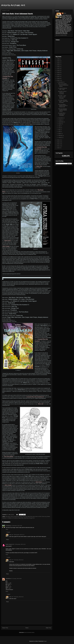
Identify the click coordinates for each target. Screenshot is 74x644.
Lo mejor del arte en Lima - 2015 (62, 89)
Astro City (25, 516)
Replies (8, 532)
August (60, 123)
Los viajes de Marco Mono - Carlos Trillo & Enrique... (63, 101)
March (59, 133)
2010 (58, 147)
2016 (58, 78)
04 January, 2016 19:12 (18, 559)
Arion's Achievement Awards (16, 516)
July (59, 125)
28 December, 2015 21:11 (19, 534)
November (60, 118)
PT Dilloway (8, 525)
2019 (58, 72)
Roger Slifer (20, 518)
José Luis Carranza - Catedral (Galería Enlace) (62, 110)
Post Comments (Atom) (29, 632)
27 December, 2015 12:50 (16, 525)
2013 (58, 142)
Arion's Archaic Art (13, 5)
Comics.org (44, 516)
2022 (58, 66)
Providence (15, 518)
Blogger (45, 641)
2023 (58, 64)
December (60, 82)
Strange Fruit (31, 518)
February (60, 135)
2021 (58, 68)
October (60, 120)
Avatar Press (29, 516)
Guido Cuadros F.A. (10, 544)
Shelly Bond (26, 518)
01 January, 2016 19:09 (16, 578)
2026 (58, 59)
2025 (58, 60)
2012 (58, 143)
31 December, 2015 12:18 (20, 544)
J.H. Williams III (9, 518)
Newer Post (5, 627)
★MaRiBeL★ (8, 578)
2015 (58, 80)
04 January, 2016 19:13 (18, 596)
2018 (58, 74)
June (59, 127)
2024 (58, 62)
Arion (10, 534)
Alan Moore (7, 516)
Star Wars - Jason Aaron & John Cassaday (62, 97)
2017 (58, 76)
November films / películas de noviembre (62, 114)
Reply (7, 529)
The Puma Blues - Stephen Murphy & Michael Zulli (62, 105)
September (60, 121)
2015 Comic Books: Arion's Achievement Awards (63, 85)
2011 (58, 145)
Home (26, 627)
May (59, 129)
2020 (58, 70)
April (59, 131)
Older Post (48, 627)
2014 (58, 140)
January (60, 137)
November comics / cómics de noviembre (62, 92)
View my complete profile (61, 35)
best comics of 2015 (37, 516)
